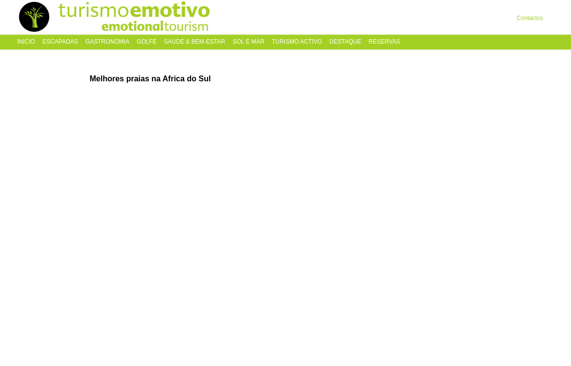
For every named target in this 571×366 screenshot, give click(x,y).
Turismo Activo (297, 42)
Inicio (26, 42)
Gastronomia (107, 42)
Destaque (345, 42)
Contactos (530, 18)
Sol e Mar (248, 42)
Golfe (147, 42)
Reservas (384, 42)
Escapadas (60, 42)
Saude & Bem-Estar (194, 42)
